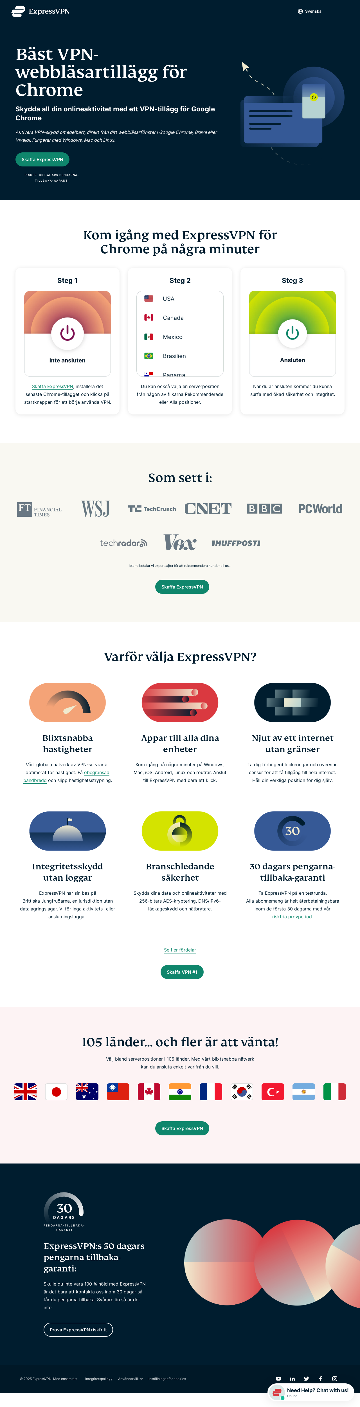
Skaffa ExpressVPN (52, 389)
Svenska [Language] (303, 11)
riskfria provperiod (292, 922)
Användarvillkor (130, 1393)
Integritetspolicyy (98, 1393)
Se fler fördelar (180, 955)
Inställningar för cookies (167, 1393)
